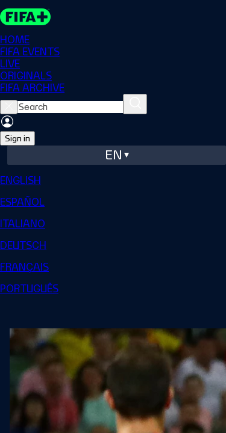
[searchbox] (70, 107)
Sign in (17, 138)
